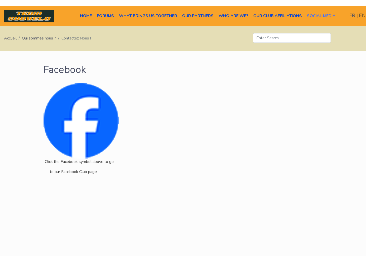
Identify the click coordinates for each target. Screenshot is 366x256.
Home (86, 16)
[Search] (292, 38)
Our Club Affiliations (277, 16)
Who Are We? (233, 16)
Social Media (321, 16)
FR (352, 15)
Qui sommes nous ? (39, 38)
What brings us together (148, 16)
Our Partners (198, 16)
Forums (105, 16)
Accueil (10, 38)
